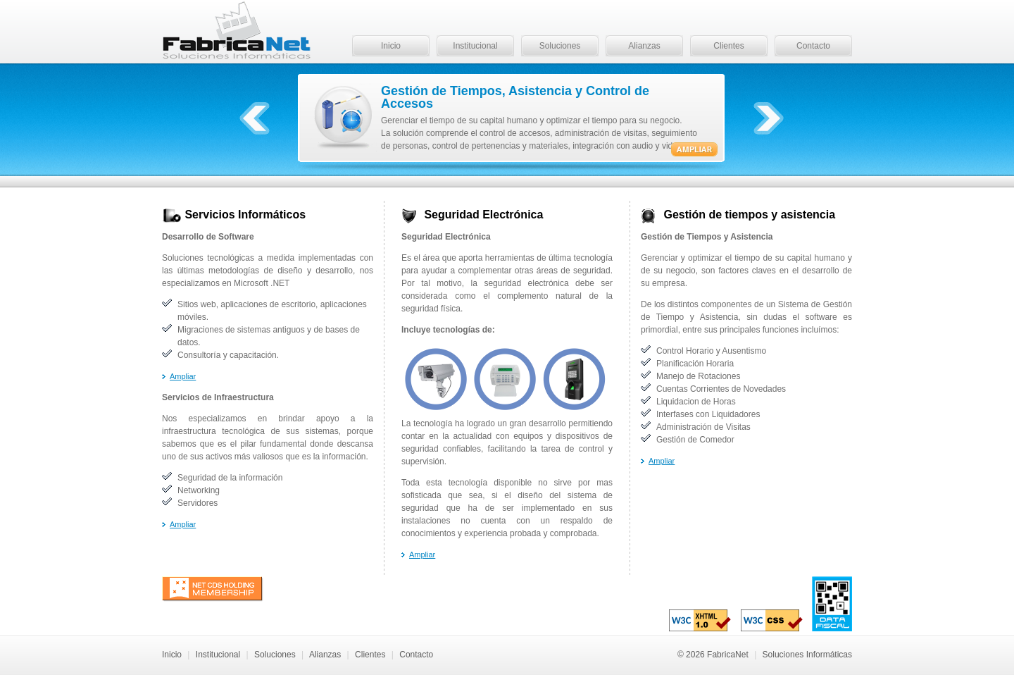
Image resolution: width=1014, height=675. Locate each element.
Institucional (475, 46)
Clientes (728, 46)
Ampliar (183, 376)
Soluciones (560, 46)
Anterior (254, 118)
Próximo (768, 118)
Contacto (813, 46)
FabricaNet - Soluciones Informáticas (236, 31)
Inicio (391, 46)
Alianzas (644, 46)
